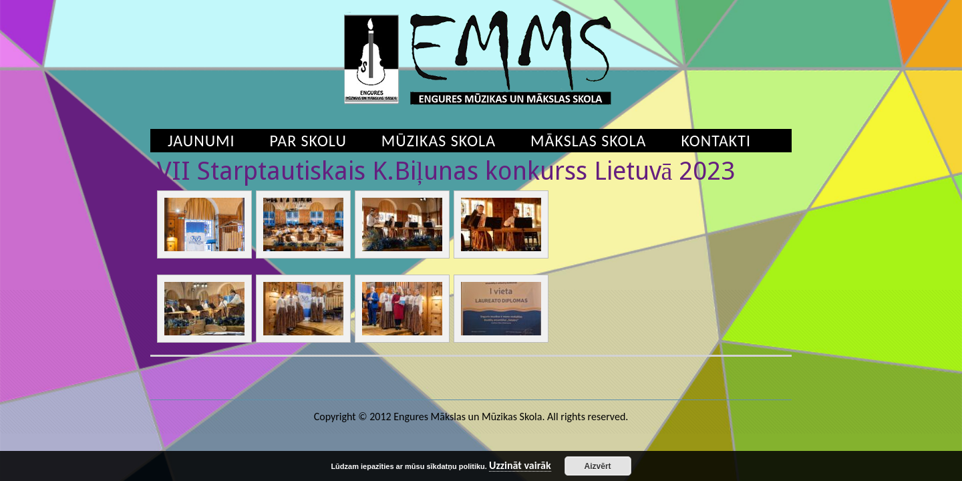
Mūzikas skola (438, 140)
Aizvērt (598, 466)
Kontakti (716, 140)
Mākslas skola (588, 140)
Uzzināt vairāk (520, 466)
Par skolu (308, 140)
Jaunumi (201, 140)
